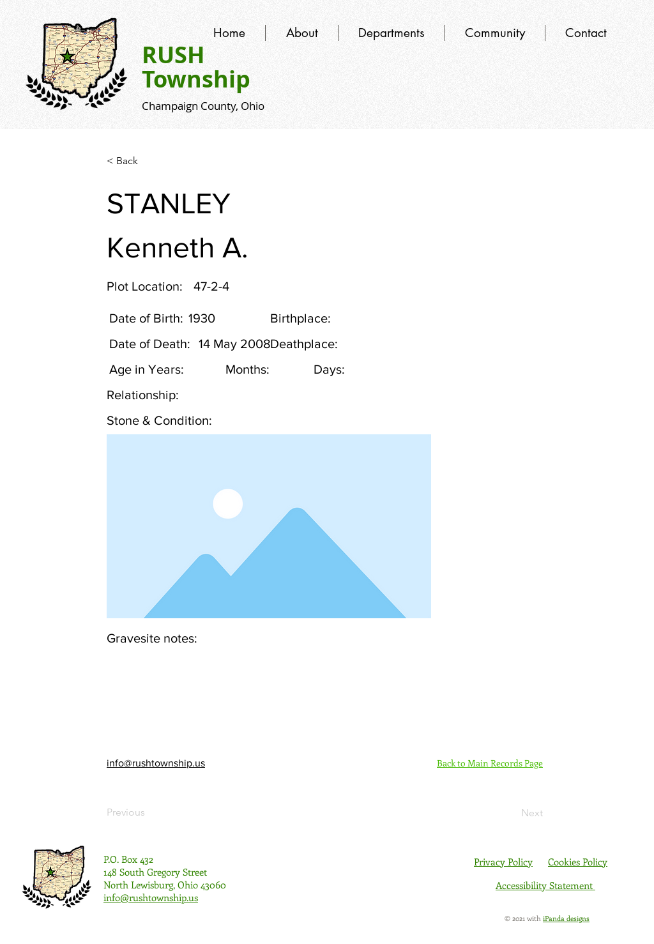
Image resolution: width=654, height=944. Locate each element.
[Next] (511, 813)
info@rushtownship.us (156, 762)
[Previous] (149, 812)
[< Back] (149, 161)
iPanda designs (566, 918)
